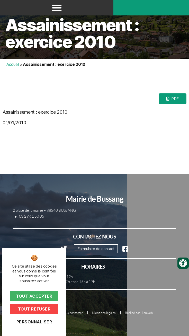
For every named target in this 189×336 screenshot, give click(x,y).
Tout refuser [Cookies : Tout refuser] (34, 309)
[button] (57, 7)
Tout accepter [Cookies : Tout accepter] (34, 296)
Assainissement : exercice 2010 (72, 33)
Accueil (12, 64)
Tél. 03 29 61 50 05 (28, 216)
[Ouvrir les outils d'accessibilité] (183, 263)
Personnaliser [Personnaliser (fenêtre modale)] (34, 321)
